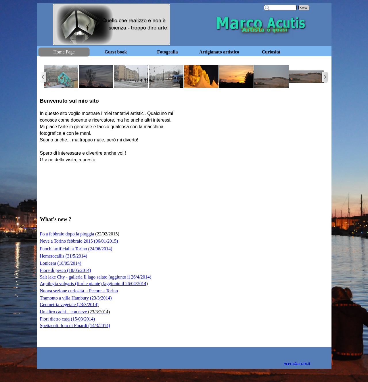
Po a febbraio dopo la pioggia (67, 233)
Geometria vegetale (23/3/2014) (69, 304)
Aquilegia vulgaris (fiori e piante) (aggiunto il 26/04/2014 (93, 283)
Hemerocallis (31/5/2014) (63, 256)
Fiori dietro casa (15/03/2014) (67, 318)
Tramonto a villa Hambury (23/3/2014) (76, 297)
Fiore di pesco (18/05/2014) (65, 270)
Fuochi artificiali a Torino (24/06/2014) (76, 248)
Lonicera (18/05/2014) (60, 263)
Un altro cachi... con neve (75, 311)
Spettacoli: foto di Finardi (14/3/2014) (75, 325)
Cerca (304, 7)
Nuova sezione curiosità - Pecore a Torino (79, 290)
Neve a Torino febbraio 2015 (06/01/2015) (79, 241)
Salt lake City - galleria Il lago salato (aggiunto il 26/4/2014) (95, 276)
